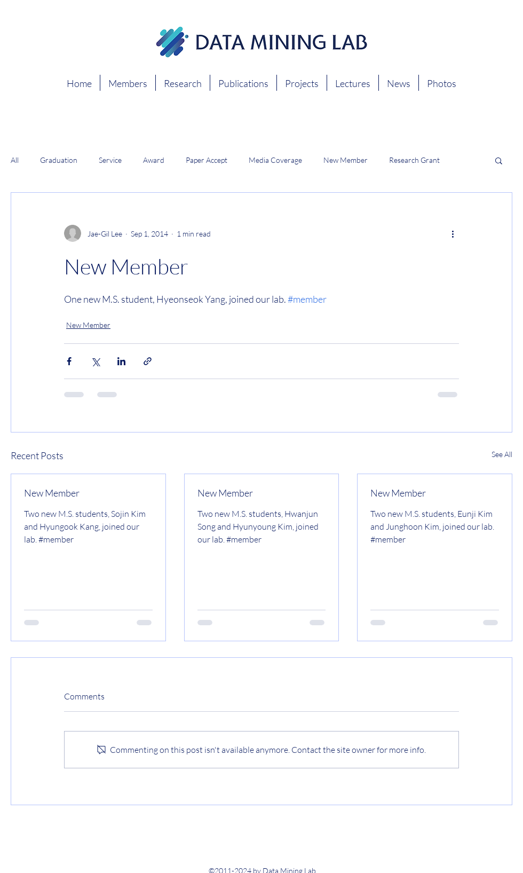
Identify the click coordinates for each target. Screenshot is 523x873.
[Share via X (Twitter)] (95, 361)
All (15, 159)
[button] (499, 160)
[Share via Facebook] (69, 361)
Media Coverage (275, 159)
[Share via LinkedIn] (121, 361)
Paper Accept (206, 159)
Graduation (58, 159)
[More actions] (452, 233)
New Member (345, 159)
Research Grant (414, 159)
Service (110, 159)
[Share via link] (147, 361)
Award (153, 159)
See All (502, 454)
